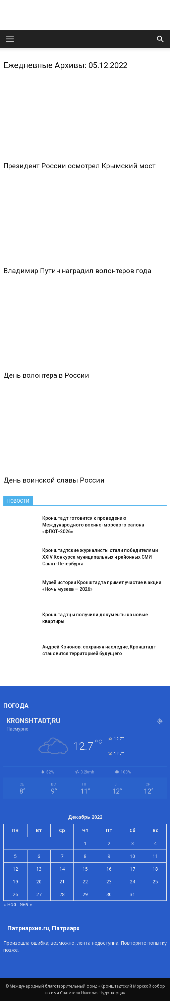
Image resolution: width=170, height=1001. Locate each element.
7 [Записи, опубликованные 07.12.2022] (62, 856)
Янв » (26, 904)
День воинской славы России (54, 480)
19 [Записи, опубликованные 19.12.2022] (15, 881)
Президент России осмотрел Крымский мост (79, 166)
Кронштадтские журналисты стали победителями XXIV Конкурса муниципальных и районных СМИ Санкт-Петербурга (100, 557)
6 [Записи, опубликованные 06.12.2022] (39, 856)
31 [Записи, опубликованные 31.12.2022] (132, 894)
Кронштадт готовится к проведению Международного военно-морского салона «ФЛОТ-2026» (93, 524)
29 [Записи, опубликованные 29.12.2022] (85, 894)
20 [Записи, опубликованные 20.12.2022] (39, 881)
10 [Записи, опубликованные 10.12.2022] (132, 856)
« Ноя (9, 904)
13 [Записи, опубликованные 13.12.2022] (39, 869)
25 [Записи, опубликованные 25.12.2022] (155, 881)
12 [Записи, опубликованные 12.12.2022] (15, 869)
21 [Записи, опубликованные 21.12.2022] (62, 881)
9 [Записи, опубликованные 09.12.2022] (109, 856)
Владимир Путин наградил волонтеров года (77, 271)
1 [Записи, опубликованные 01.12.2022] (85, 843)
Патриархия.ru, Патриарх (43, 928)
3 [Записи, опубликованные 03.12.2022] (132, 843)
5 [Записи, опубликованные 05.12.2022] (15, 856)
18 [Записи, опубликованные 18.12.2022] (155, 869)
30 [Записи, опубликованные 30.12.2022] (109, 894)
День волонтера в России (46, 375)
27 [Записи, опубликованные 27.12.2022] (39, 894)
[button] (160, 39)
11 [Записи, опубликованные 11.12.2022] (155, 856)
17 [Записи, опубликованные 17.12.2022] (132, 869)
